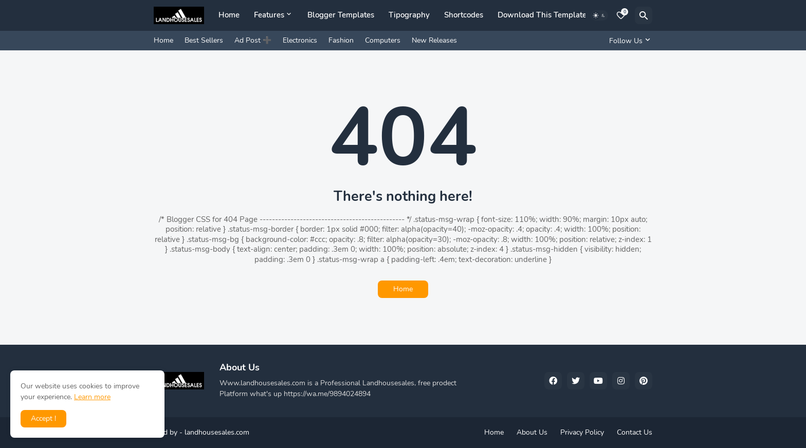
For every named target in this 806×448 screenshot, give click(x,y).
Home (229, 15)
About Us (532, 432)
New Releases (434, 40)
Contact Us (634, 432)
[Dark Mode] (599, 15)
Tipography (409, 15)
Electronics (300, 40)
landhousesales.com (217, 432)
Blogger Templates (340, 15)
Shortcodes (463, 15)
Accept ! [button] (43, 418)
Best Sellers (204, 40)
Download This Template (542, 15)
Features (269, 15)
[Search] (643, 15)
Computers (382, 40)
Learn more (92, 397)
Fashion (341, 40)
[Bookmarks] (621, 15)
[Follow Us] (628, 40)
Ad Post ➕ (252, 40)
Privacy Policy (582, 432)
